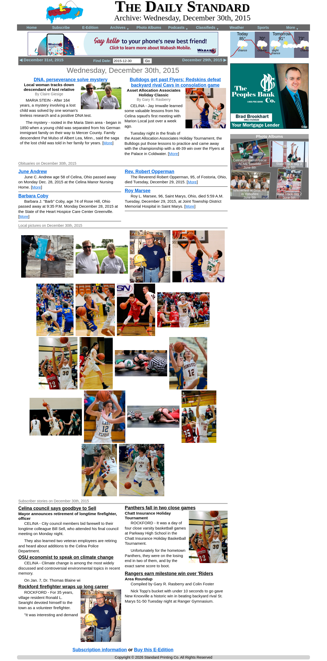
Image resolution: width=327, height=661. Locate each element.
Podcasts (178, 27)
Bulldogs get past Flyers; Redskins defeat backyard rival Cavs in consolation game (175, 82)
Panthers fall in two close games (160, 507)
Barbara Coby (33, 196)
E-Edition (90, 27)
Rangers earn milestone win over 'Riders (169, 573)
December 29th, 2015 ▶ (204, 60)
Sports (263, 27)
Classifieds (207, 27)
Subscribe (61, 27)
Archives (119, 27)
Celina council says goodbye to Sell (57, 508)
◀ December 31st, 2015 (41, 60)
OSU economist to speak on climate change (66, 557)
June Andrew (32, 171)
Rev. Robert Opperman (149, 171)
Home (32, 27)
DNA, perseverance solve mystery (71, 79)
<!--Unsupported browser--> (269, 167)
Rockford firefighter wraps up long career (63, 586)
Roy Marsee (137, 190)
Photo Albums (149, 27)
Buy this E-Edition (153, 649)
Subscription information (99, 649)
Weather (237, 27)
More (292, 27)
